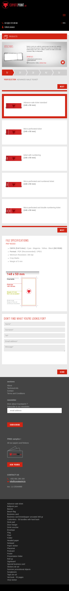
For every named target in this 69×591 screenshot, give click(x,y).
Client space (10, 27)
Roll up (10, 559)
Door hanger (12, 525)
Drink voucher (12, 527)
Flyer (9, 535)
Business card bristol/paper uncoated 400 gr (25, 517)
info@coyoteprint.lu (17, 481)
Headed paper (13, 540)
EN (63, 23)
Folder (9, 538)
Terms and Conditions (16, 393)
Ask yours (15, 464)
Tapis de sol (12, 575)
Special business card (16, 564)
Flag (9, 533)
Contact (10, 391)
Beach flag (11, 512)
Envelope (11, 530)
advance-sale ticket (27, 80)
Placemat (11, 548)
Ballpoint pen (12, 506)
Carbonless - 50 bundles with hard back (23, 519)
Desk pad (11, 522)
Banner (10, 509)
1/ (7, 72)
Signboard (11, 561)
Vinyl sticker (12, 580)
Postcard (10, 551)
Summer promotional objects (18, 569)
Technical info (12, 388)
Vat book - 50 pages (15, 577)
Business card (13, 514)
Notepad (10, 543)
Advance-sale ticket (15, 504)
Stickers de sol (13, 567)
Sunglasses (12, 572)
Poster (9, 554)
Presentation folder (15, 556)
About (9, 386)
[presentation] (24, 356)
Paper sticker (12, 546)
